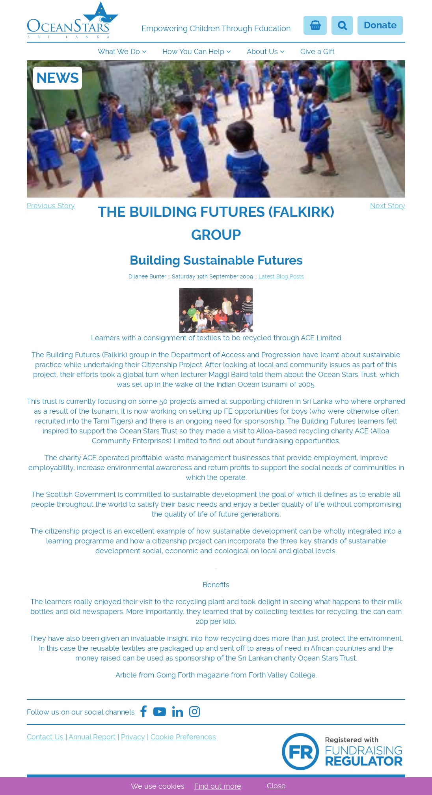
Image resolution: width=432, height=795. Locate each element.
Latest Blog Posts (281, 276)
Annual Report (92, 737)
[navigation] (216, 51)
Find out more (217, 786)
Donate (380, 25)
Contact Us (45, 737)
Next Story (387, 206)
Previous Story (51, 206)
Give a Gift (317, 51)
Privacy (133, 737)
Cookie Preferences (183, 737)
